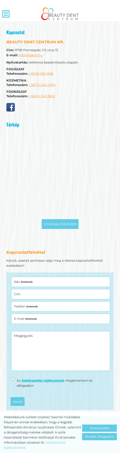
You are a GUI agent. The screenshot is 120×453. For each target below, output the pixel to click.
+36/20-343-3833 (42, 96)
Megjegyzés (23, 336)
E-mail (25, 319)
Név (23, 282)
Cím (17, 294)
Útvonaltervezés (60, 224)
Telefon (26, 306)
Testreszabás (100, 428)
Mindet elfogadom (99, 437)
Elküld (17, 402)
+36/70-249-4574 (42, 85)
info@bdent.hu (31, 55)
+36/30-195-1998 (41, 74)
